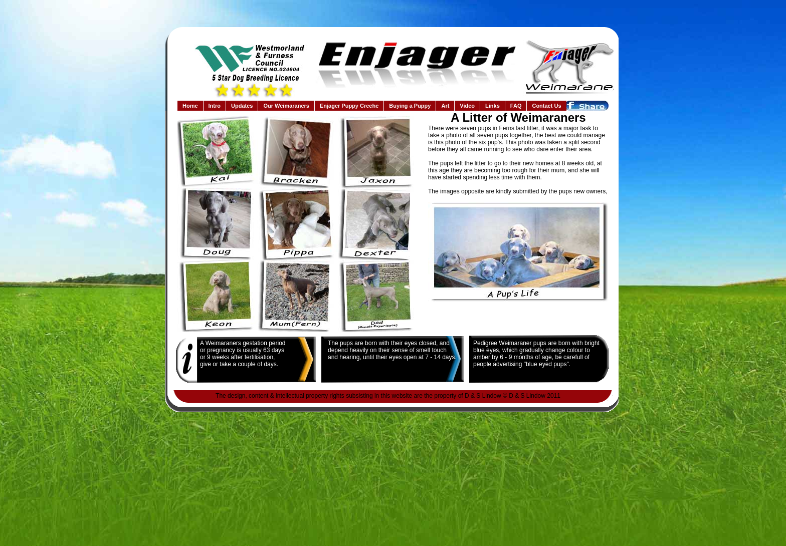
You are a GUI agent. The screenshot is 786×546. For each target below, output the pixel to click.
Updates (242, 106)
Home (190, 106)
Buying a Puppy (410, 106)
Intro (215, 106)
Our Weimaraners (286, 106)
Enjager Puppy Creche (349, 106)
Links (492, 106)
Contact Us (546, 106)
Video (467, 106)
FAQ (516, 106)
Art (445, 106)
